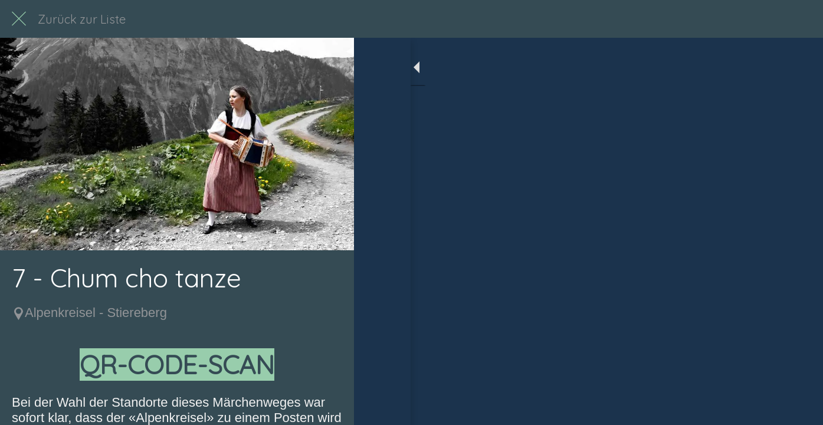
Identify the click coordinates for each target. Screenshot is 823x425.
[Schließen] (19, 19)
